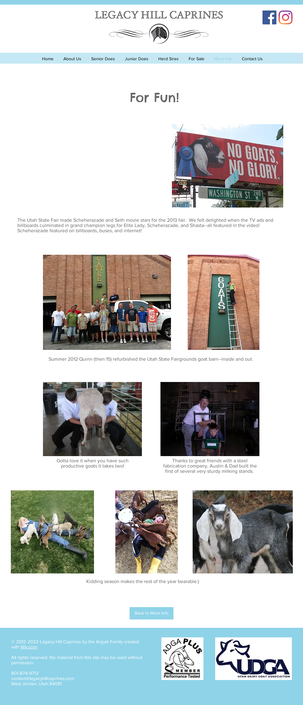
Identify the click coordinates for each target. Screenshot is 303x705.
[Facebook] (269, 17)
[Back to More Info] (151, 613)
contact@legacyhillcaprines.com (42, 678)
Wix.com (28, 646)
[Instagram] (285, 17)
